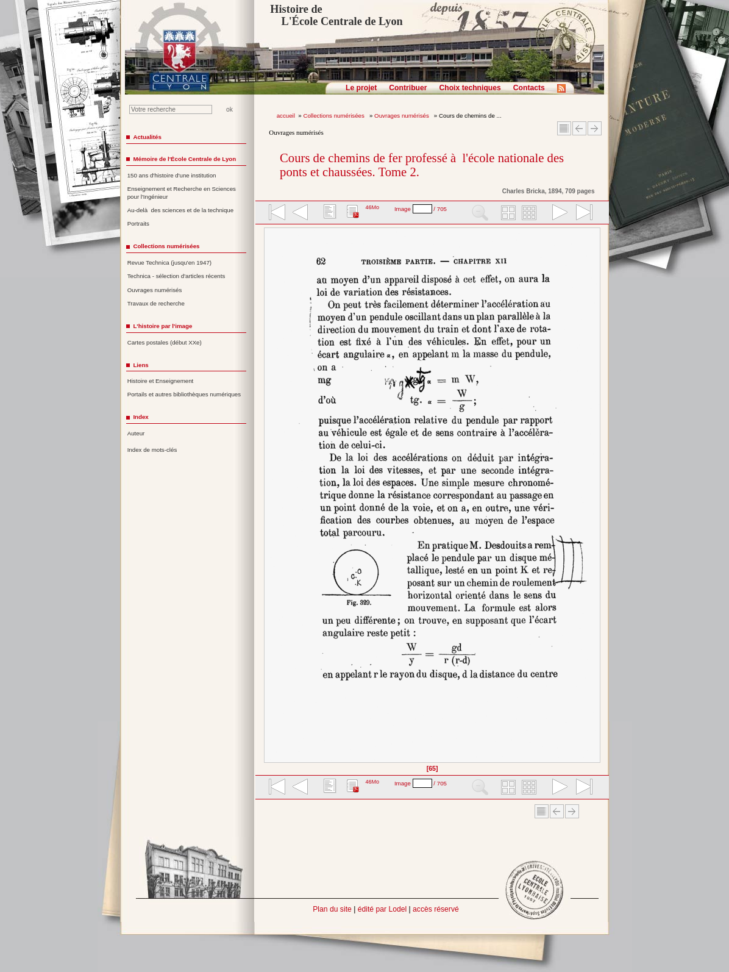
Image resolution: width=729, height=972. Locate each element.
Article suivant (595, 128)
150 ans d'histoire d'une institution (171, 175)
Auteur (136, 433)
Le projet (361, 88)
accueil (286, 115)
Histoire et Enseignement (160, 380)
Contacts (529, 88)
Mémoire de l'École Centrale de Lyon (184, 158)
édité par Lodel (382, 909)
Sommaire (564, 128)
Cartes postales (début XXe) (164, 342)
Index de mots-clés (152, 449)
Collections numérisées (334, 115)
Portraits (138, 223)
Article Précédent (579, 128)
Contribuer (408, 88)
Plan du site (332, 909)
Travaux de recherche (156, 303)
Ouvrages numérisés (402, 115)
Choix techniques (469, 88)
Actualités (147, 137)
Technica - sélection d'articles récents (176, 276)
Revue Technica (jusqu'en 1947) (169, 262)
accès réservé (436, 909)
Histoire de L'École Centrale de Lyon (336, 15)
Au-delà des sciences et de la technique (180, 210)
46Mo (372, 207)
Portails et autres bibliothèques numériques (184, 394)
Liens (140, 365)
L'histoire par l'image (162, 326)
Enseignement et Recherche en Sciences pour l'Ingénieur (181, 192)
